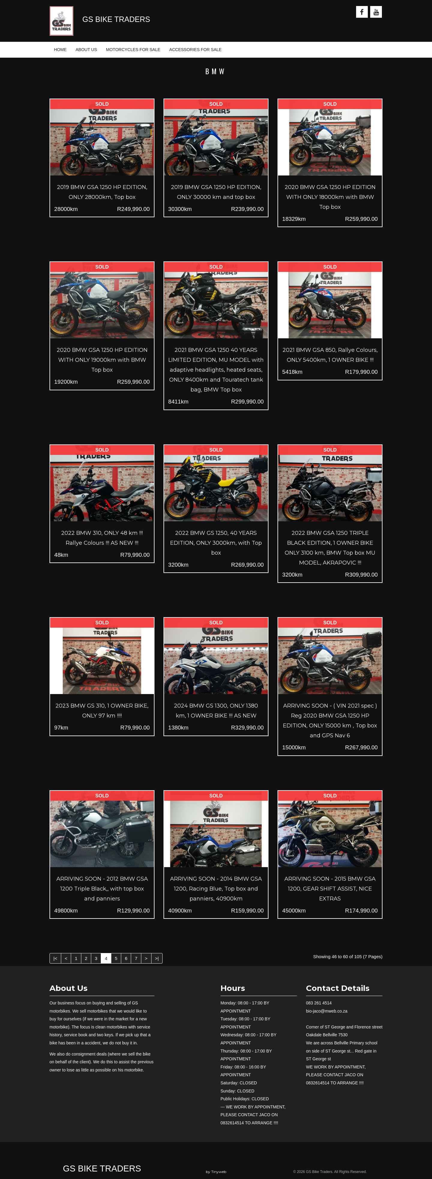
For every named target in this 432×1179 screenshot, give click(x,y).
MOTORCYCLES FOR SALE (133, 49)
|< (55, 958)
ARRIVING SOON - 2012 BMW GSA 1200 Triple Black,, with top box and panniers (102, 889)
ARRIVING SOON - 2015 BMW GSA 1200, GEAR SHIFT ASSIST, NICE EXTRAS (330, 889)
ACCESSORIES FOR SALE (195, 49)
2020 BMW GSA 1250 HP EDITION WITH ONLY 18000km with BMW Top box (330, 197)
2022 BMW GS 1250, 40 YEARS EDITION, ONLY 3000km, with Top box (216, 543)
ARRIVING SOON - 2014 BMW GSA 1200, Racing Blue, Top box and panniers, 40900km (216, 889)
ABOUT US (86, 49)
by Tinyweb (216, 1171)
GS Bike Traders (102, 1168)
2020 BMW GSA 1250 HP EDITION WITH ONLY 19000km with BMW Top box (102, 360)
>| (157, 958)
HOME (60, 49)
